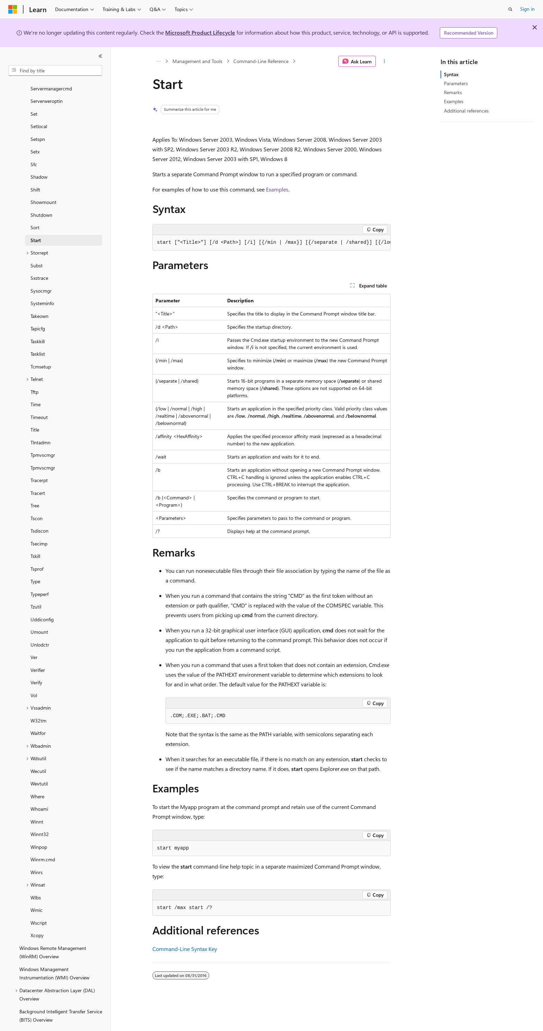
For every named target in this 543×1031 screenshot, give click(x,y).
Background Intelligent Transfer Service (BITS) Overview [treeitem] (60, 996)
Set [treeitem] (33, 94)
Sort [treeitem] (34, 208)
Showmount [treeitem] (43, 183)
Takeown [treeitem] (39, 297)
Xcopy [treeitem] (37, 916)
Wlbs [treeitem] (35, 878)
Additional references (466, 110)
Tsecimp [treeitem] (38, 524)
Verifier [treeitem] (37, 651)
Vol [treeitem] (33, 676)
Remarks (453, 92)
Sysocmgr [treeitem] (41, 271)
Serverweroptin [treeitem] (46, 82)
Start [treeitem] (35, 221)
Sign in (527, 9)
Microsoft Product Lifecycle (200, 32)
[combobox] (55, 70)
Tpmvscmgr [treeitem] (42, 436)
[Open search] (510, 9)
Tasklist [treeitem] (37, 334)
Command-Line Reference (260, 61)
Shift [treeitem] (35, 170)
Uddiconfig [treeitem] (42, 600)
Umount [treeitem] (39, 613)
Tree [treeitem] (34, 486)
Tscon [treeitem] (36, 499)
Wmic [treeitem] (36, 891)
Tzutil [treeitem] (35, 587)
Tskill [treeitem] (35, 537)
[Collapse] (100, 56)
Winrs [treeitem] (36, 853)
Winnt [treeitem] (36, 802)
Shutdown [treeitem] (41, 196)
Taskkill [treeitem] (37, 322)
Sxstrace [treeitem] (39, 259)
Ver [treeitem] (33, 638)
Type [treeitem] (35, 562)
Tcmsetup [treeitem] (40, 347)
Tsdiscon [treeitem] (39, 511)
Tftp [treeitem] (34, 373)
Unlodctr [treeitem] (39, 625)
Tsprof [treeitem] (36, 549)
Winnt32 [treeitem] (39, 815)
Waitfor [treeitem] (38, 714)
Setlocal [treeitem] (38, 107)
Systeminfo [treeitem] (42, 284)
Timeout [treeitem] (39, 398)
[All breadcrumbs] (158, 61)
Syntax (451, 74)
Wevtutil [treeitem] (39, 764)
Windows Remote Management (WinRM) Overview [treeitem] (52, 933)
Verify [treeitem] (36, 663)
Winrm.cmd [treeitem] (42, 840)
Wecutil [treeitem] (38, 752)
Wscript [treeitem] (38, 903)
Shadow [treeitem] (38, 157)
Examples (277, 189)
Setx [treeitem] (34, 132)
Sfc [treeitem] (33, 145)
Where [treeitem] (37, 777)
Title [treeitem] (34, 410)
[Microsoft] (12, 9)
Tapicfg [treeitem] (37, 309)
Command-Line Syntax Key (184, 948)
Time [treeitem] (35, 385)
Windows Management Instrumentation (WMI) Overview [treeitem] (54, 954)
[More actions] (385, 61)
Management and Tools (197, 61)
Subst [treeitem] (36, 246)
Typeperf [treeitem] (39, 575)
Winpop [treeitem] (38, 828)
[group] (271, 242)
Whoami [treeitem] (39, 789)
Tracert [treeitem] (37, 474)
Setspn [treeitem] (37, 120)
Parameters (456, 83)
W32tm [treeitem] (38, 701)
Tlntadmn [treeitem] (40, 423)
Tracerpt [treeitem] (39, 461)
